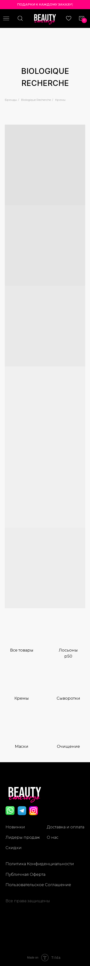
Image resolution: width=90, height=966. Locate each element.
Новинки (15, 827)
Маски (21, 746)
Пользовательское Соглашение (38, 884)
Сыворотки (68, 698)
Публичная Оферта (25, 874)
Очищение (68, 746)
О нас (52, 837)
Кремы (60, 100)
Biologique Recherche (36, 100)
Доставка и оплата (65, 827)
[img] (22, 632)
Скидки (14, 847)
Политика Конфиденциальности (40, 863)
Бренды (11, 100)
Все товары (21, 650)
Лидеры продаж (23, 837)
